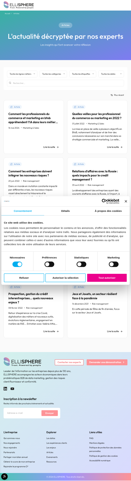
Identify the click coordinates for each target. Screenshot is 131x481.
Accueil (7, 13)
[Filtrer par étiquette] (82, 74)
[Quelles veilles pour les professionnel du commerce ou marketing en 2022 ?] (97, 127)
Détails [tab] (65, 210)
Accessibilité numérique (100, 461)
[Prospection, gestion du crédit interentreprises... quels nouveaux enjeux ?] (34, 309)
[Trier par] (117, 95)
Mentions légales (96, 443)
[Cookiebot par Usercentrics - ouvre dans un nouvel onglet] (104, 201)
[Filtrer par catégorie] (53, 74)
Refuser (24, 277)
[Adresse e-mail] (22, 413)
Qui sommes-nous (12, 438)
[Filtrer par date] (111, 74)
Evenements (51, 457)
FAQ (91, 438)
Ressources (51, 462)
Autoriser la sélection (66, 277)
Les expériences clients (56, 443)
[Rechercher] (65, 83)
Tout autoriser (106, 277)
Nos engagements (12, 443)
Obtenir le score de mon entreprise (19, 462)
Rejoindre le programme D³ (16, 467)
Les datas (50, 438)
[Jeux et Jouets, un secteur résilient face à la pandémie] (97, 309)
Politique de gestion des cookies (103, 456)
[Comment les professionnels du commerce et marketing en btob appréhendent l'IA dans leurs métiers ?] (34, 127)
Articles (49, 452)
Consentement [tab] (23, 210)
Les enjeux (51, 448)
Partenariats (9, 452)
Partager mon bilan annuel (16, 457)
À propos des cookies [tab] (108, 210)
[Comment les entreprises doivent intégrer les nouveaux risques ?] (34, 186)
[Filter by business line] (22, 74)
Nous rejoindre (10, 448)
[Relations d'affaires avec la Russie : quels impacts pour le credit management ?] (97, 186)
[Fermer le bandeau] (126, 201)
